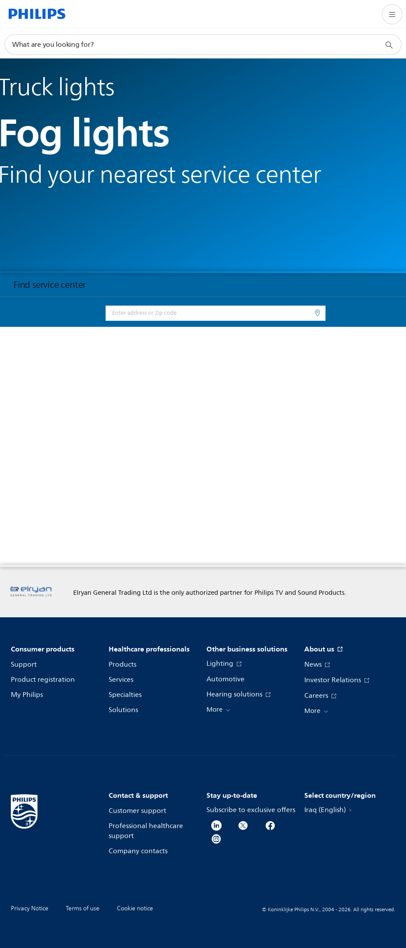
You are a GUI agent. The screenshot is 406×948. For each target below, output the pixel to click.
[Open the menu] (392, 14)
